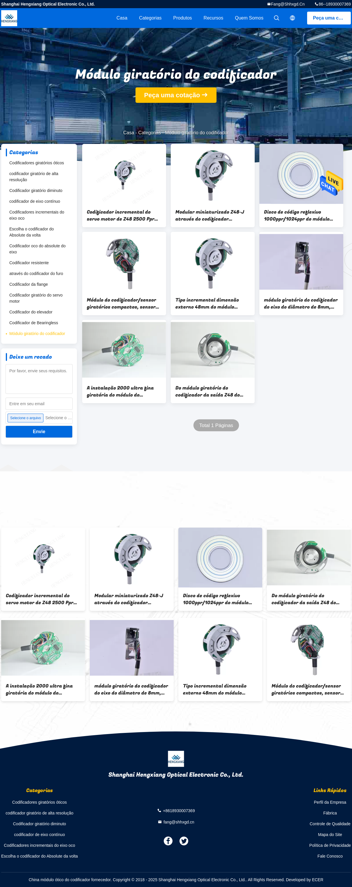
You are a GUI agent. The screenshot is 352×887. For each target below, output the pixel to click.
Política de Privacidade (330, 845)
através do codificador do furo (36, 273)
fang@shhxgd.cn (288, 4)
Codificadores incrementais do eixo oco (36, 215)
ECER (317, 879)
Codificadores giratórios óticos (36, 163)
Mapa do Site (330, 834)
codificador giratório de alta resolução (33, 176)
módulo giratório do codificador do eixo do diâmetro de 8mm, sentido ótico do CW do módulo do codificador (301, 304)
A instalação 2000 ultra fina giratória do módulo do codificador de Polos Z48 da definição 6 (120, 391)
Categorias (150, 17)
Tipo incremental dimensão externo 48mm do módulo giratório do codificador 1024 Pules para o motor (209, 304)
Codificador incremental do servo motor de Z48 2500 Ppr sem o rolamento (120, 216)
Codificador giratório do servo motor (36, 298)
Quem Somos (249, 17)
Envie (39, 431)
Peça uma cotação (332, 17)
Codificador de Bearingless (33, 322)
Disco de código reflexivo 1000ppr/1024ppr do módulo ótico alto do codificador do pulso (297, 216)
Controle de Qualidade (330, 823)
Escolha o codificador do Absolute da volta (31, 232)
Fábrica (330, 813)
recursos (213, 17)
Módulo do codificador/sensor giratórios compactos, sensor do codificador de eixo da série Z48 (122, 304)
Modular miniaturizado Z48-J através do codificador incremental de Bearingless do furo (210, 216)
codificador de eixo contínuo (34, 201)
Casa (122, 17)
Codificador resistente (29, 262)
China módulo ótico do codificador (59, 879)
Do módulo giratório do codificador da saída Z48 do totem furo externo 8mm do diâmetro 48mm (208, 391)
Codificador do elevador (30, 312)
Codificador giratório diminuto (35, 190)
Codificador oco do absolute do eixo (37, 249)
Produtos (182, 17)
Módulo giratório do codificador (37, 333)
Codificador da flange (28, 284)
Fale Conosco (330, 856)
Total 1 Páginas (216, 425)
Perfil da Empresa (330, 802)
